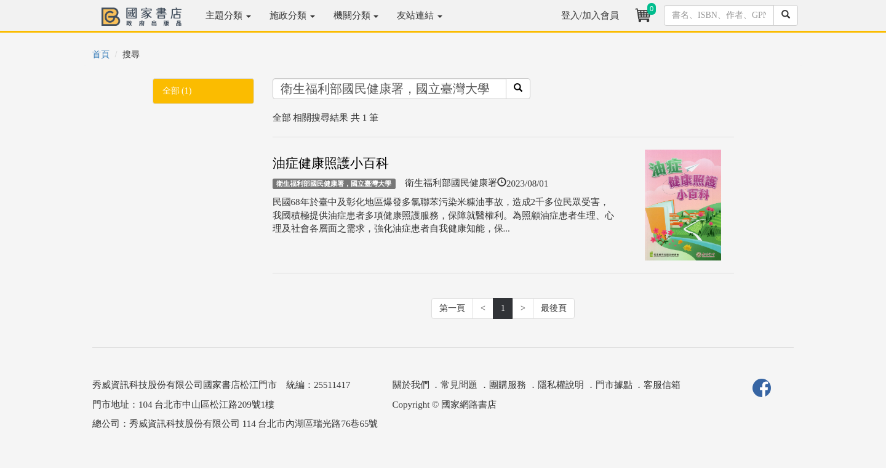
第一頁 (452, 308)
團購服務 (507, 385)
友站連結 (419, 15)
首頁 (101, 54)
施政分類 (292, 15)
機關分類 (356, 15)
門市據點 (614, 385)
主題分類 (228, 15)
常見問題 (459, 385)
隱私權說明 (561, 385)
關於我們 (411, 385)
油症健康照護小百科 (331, 163)
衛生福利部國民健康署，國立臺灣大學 (333, 183)
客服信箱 (662, 385)
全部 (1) (177, 90)
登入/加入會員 (590, 15)
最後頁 (554, 308)
